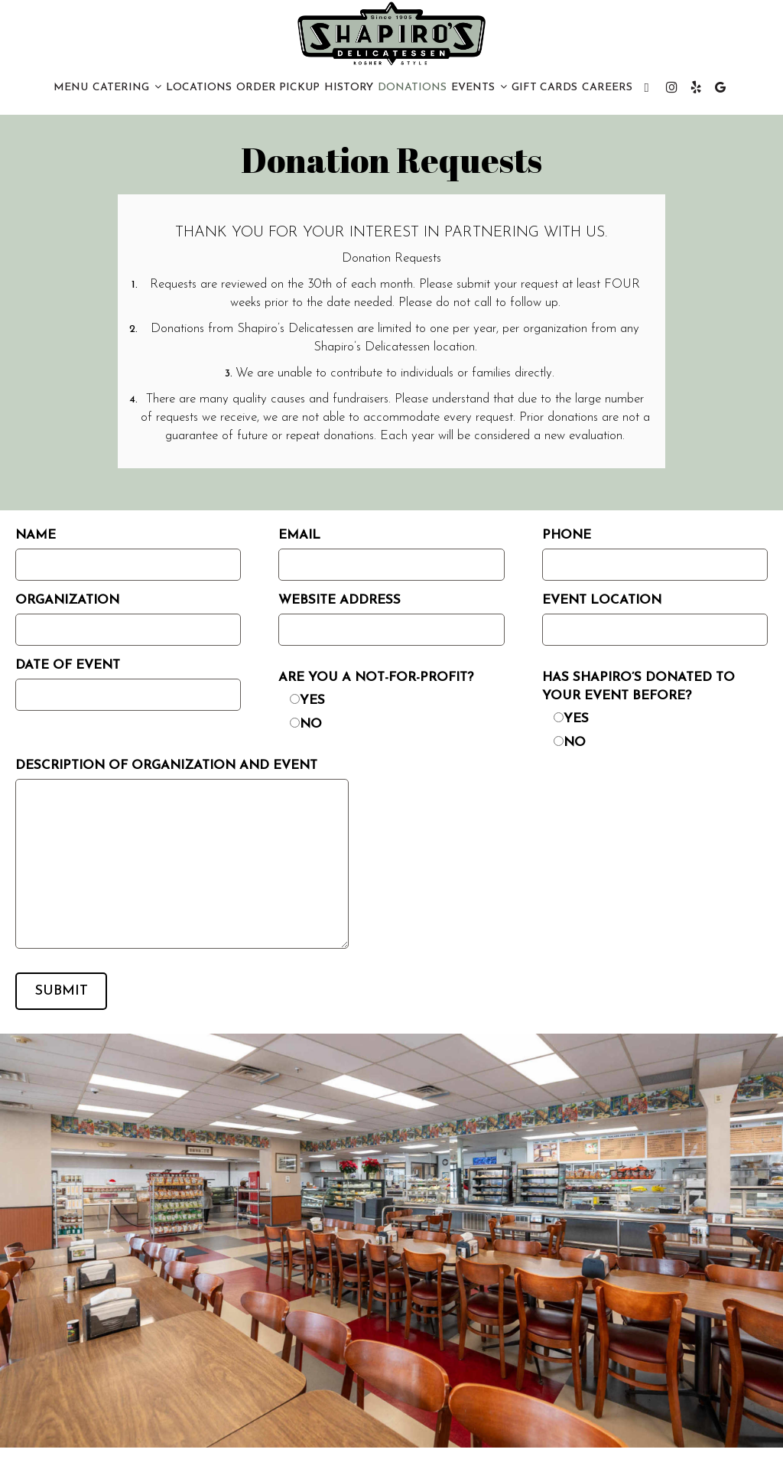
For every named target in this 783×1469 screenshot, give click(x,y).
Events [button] (479, 87)
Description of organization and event (166, 765)
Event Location (601, 600)
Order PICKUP (278, 87)
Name (35, 535)
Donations (412, 87)
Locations (199, 87)
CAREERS (607, 87)
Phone (566, 535)
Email (299, 535)
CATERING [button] (127, 87)
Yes (312, 700)
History (348, 87)
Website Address (339, 600)
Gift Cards (544, 87)
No (311, 724)
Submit (61, 991)
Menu (71, 87)
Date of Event (67, 665)
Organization (67, 600)
